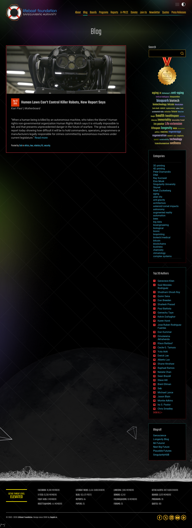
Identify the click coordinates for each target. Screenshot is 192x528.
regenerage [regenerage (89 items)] (174, 132)
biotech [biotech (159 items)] (174, 101)
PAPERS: (79, 504)
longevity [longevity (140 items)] (166, 128)
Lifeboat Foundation (25, 517)
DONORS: (117, 495)
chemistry (158, 250)
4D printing (159, 168)
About (78, 12)
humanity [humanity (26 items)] (182, 116)
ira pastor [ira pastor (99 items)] (159, 124)
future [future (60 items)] (174, 111)
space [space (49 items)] (156, 139)
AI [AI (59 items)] (160, 93)
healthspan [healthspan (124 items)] (172, 116)
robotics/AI (38, 146)
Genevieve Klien (166, 280)
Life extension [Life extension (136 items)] (173, 124)
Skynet (156, 187)
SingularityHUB (161, 454)
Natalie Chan (164, 372)
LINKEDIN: (117, 490)
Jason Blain (164, 396)
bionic (156, 231)
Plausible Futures (162, 450)
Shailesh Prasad (166, 304)
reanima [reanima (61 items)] (164, 131)
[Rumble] (183, 517)
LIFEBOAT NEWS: (82, 490)
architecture (159, 203)
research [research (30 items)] (170, 136)
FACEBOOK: (42, 490)
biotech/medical (161, 237)
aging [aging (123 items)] (155, 93)
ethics (26, 146)
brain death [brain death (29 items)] (155, 108)
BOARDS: (155, 495)
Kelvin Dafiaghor (166, 316)
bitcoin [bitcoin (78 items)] (170, 104)
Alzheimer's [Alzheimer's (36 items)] (166, 93)
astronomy (159, 209)
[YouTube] (177, 517)
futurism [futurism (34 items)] (181, 112)
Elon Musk (158, 181)
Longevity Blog (161, 439)
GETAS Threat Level (16, 496)
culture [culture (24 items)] (178, 108)
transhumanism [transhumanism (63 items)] (162, 143)
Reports (114, 12)
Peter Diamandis (162, 171)
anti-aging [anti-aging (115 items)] (177, 93)
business (158, 246)
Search (182, 53)
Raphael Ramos (166, 368)
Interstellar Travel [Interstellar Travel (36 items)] (178, 120)
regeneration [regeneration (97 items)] (159, 135)
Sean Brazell (164, 376)
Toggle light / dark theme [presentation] (183, 4)
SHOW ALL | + (157, 413)
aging (156, 193)
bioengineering (161, 225)
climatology (159, 253)
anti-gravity (159, 199)
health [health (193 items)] (160, 116)
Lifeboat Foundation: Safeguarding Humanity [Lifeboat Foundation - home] (31, 12)
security (47, 146)
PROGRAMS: (156, 499)
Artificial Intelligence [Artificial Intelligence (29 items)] (162, 97)
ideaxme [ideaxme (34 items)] (154, 120)
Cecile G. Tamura (167, 347)
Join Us (143, 12)
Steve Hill (163, 380)
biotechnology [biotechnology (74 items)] (160, 104)
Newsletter (154, 12)
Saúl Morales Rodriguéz (165, 287)
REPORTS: (79, 499)
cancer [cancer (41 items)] (162, 108)
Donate (134, 12)
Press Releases (178, 12)
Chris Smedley (165, 408)
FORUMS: (117, 504)
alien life (157, 196)
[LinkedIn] (171, 517)
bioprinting (159, 234)
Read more (41, 137)
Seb (20, 146)
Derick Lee (163, 355)
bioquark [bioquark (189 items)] (162, 101)
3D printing (159, 165)
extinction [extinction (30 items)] (167, 112)
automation (159, 215)
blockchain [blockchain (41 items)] (179, 105)
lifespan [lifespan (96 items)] (155, 128)
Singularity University (164, 184)
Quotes (165, 12)
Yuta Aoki (163, 351)
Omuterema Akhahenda (164, 338)
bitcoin (156, 240)
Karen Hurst (164, 320)
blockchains (159, 243)
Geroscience (159, 435)
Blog (85, 12)
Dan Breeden (164, 300)
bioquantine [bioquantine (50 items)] (175, 96)
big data (157, 221)
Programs (103, 12)
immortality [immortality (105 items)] (164, 120)
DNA (155, 174)
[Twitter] (165, 517)
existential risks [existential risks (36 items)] (158, 112)
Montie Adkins (165, 400)
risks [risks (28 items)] (174, 136)
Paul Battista (164, 308)
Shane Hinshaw (166, 363)
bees (155, 218)
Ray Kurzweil (160, 178)
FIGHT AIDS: (42, 499)
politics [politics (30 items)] (157, 132)
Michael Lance (165, 392)
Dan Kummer (165, 332)
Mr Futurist (159, 443)
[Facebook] (159, 517)
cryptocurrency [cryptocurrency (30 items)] (170, 108)
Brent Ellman (164, 384)
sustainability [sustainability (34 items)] (164, 140)
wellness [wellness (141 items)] (175, 143)
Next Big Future (161, 446)
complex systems (162, 256)
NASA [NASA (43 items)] (175, 128)
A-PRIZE (124, 12)
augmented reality (162, 212)
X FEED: (41, 495)
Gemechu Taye (165, 312)
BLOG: (78, 495)
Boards (93, 12)
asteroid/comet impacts (165, 206)
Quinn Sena (164, 296)
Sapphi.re (53, 517)
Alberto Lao (164, 359)
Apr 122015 (15, 102)
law (31, 146)
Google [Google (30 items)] (153, 116)
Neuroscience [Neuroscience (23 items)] (181, 129)
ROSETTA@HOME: (45, 504)
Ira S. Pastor (164, 404)
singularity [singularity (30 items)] (180, 136)
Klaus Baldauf (165, 343)
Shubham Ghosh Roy (169, 292)
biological (158, 228)
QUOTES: (155, 504)
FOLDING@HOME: (120, 499)
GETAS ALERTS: (157, 490)
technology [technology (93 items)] (176, 139)
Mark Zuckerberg (162, 190)
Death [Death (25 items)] (181, 108)
